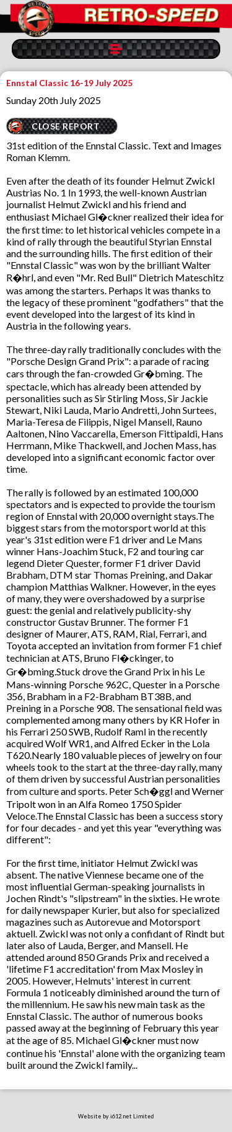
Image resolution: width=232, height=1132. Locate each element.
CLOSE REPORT (66, 126)
